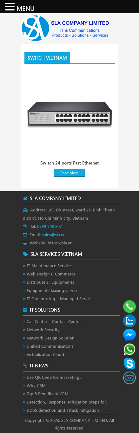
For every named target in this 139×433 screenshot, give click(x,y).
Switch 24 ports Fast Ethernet (69, 163)
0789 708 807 (49, 226)
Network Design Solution (51, 337)
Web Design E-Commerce (51, 273)
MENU (26, 7)
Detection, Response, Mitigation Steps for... (67, 401)
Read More (69, 173)
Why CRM (36, 385)
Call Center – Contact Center (54, 321)
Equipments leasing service (52, 290)
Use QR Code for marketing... (54, 377)
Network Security (43, 329)
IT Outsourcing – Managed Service (60, 298)
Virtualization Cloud (45, 354)
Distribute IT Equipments (50, 282)
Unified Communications (50, 346)
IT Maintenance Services (50, 265)
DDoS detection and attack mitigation (63, 410)
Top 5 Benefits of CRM (48, 393)
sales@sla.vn (54, 234)
